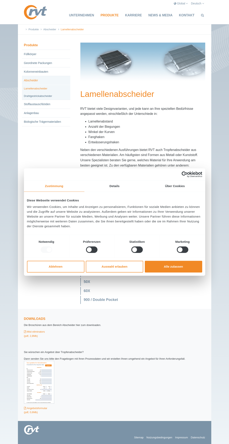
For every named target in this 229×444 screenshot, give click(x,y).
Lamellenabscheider (35, 88)
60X (87, 291)
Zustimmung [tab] (54, 186)
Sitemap (139, 437)
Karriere (133, 15)
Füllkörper (30, 54)
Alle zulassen (173, 266)
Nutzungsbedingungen (159, 437)
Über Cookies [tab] (175, 186)
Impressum (181, 437)
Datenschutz (198, 437)
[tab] (142, 282)
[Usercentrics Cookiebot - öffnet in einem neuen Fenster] (184, 174)
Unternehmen (81, 15)
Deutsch (197, 3)
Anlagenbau (31, 113)
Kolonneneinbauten (36, 71)
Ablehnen (55, 266)
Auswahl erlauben (114, 266)
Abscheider (49, 29)
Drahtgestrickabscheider (38, 95)
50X (87, 282)
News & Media (160, 15)
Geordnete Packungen (38, 63)
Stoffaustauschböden (37, 104)
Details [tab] (115, 186)
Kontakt (186, 15)
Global (181, 3)
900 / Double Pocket (101, 300)
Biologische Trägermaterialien (42, 121)
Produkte (110, 15)
